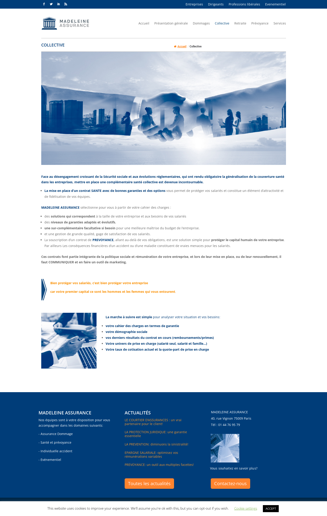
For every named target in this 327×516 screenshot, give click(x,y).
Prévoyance (260, 23)
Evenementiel (275, 4)
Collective (222, 23)
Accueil (143, 23)
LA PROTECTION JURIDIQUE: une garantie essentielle (156, 434)
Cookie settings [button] (245, 508)
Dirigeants (216, 4)
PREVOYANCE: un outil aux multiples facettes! (159, 464)
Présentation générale (171, 23)
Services (280, 23)
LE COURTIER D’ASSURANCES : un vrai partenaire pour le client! (153, 422)
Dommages (201, 23)
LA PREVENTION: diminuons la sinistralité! (156, 444)
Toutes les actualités (149, 483)
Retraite (240, 23)
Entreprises (194, 4)
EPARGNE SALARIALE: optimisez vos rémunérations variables (151, 454)
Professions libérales (244, 4)
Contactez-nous (230, 483)
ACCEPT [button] (271, 508)
